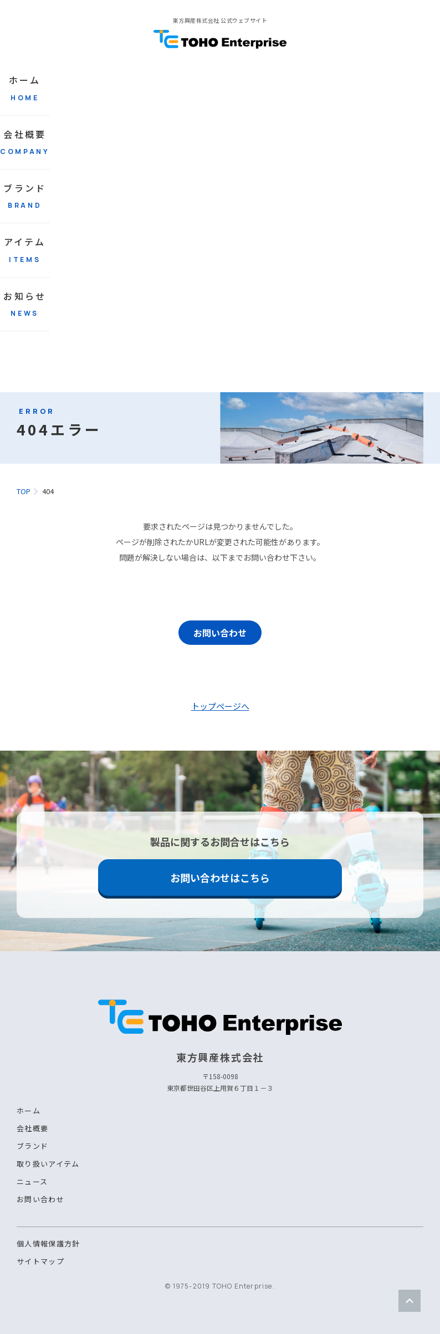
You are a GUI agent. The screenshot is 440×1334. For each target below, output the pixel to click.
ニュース (32, 1181)
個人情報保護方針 (48, 1243)
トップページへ (220, 706)
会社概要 (25, 141)
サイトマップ (40, 1261)
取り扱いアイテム (48, 1163)
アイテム (25, 249)
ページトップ (409, 1301)
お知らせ (25, 303)
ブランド (25, 195)
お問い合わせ (220, 632)
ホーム (25, 87)
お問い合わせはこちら (220, 877)
